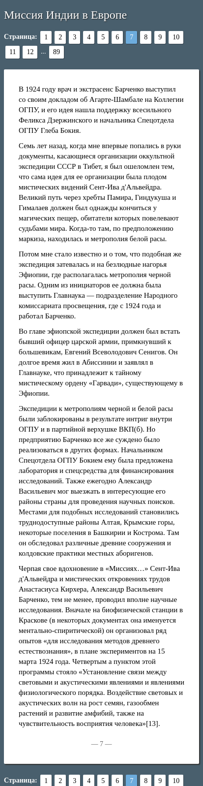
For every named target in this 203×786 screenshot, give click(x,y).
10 (176, 37)
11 (12, 52)
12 (30, 52)
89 (56, 52)
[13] (152, 723)
